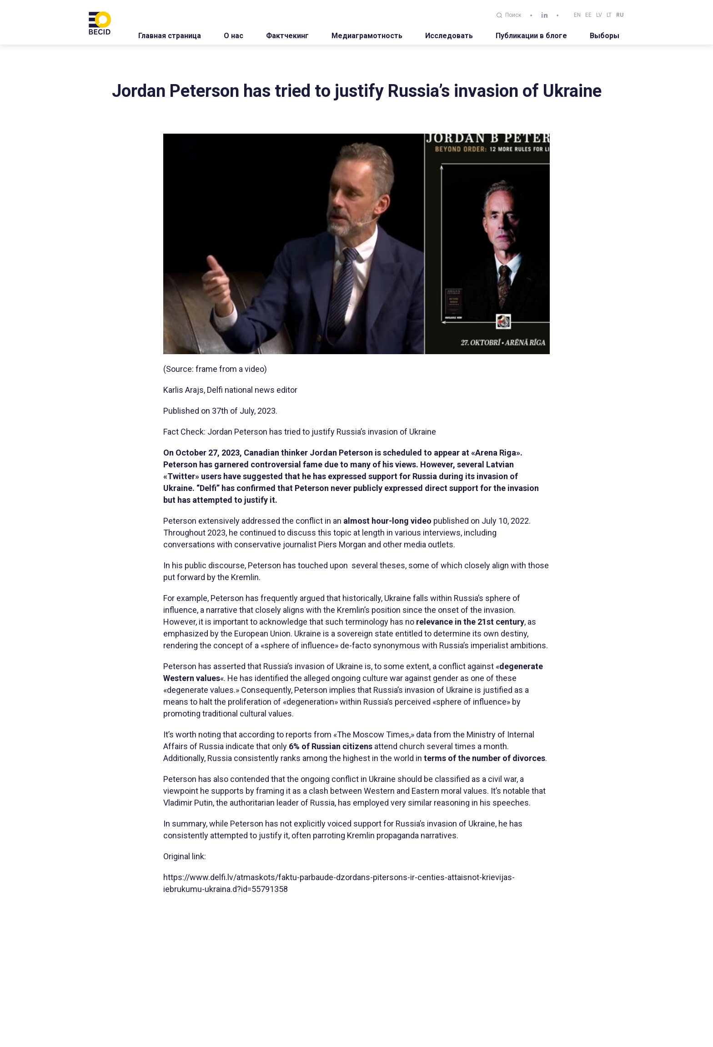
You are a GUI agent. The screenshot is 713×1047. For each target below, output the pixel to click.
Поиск (509, 15)
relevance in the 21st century (469, 621)
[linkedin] (544, 15)
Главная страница (169, 35)
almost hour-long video (387, 521)
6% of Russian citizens (330, 746)
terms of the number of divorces (483, 758)
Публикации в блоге (531, 35)
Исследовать (449, 35)
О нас (233, 35)
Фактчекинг (287, 35)
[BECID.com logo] (99, 22)
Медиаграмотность (366, 35)
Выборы (604, 35)
